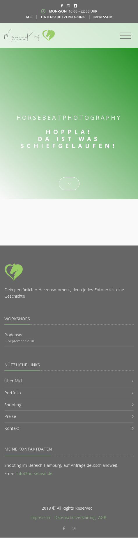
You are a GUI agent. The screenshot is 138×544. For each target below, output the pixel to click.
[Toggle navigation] (125, 36)
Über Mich (14, 381)
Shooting (12, 404)
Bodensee (14, 335)
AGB (29, 17)
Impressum (102, 17)
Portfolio (12, 392)
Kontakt (11, 428)
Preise (10, 416)
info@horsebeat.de (34, 473)
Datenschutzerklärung (63, 17)
